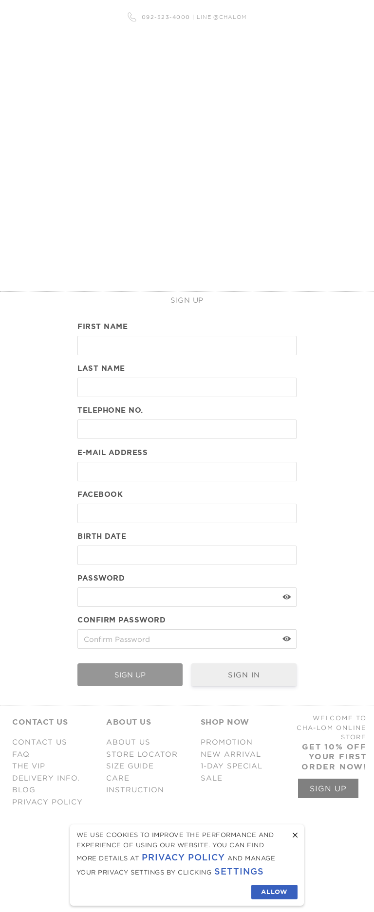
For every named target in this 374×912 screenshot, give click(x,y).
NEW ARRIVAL (231, 754)
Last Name (101, 368)
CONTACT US (39, 742)
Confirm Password (121, 620)
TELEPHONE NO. (110, 410)
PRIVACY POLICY (47, 801)
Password (101, 578)
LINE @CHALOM (222, 17)
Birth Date (101, 536)
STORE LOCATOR (142, 754)
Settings (239, 871)
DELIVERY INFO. (46, 778)
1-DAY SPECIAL (231, 765)
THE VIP (28, 765)
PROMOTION (227, 742)
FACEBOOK (100, 494)
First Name (102, 326)
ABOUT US (128, 742)
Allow (274, 892)
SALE (212, 778)
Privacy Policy (183, 857)
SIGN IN (244, 674)
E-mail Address (112, 452)
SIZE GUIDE (130, 765)
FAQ (21, 754)
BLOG (24, 789)
